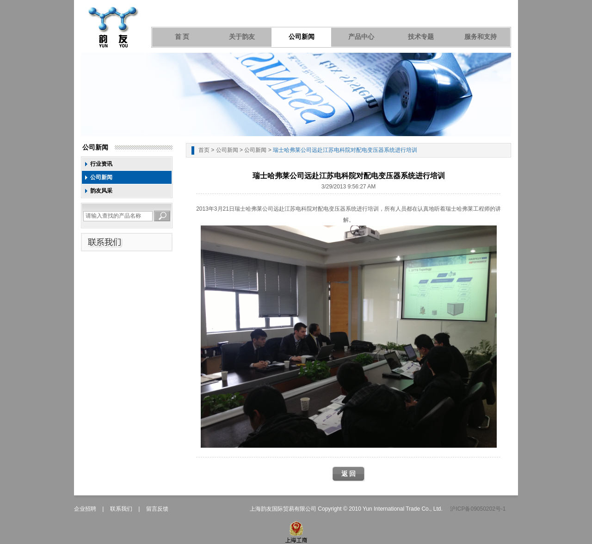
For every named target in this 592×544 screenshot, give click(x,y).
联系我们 (121, 509)
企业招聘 (85, 509)
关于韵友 (242, 36)
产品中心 (361, 36)
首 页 (182, 36)
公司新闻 (301, 36)
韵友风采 (101, 191)
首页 (204, 150)
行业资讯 (101, 164)
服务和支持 (480, 36)
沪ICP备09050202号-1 (478, 509)
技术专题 (421, 36)
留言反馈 (157, 509)
